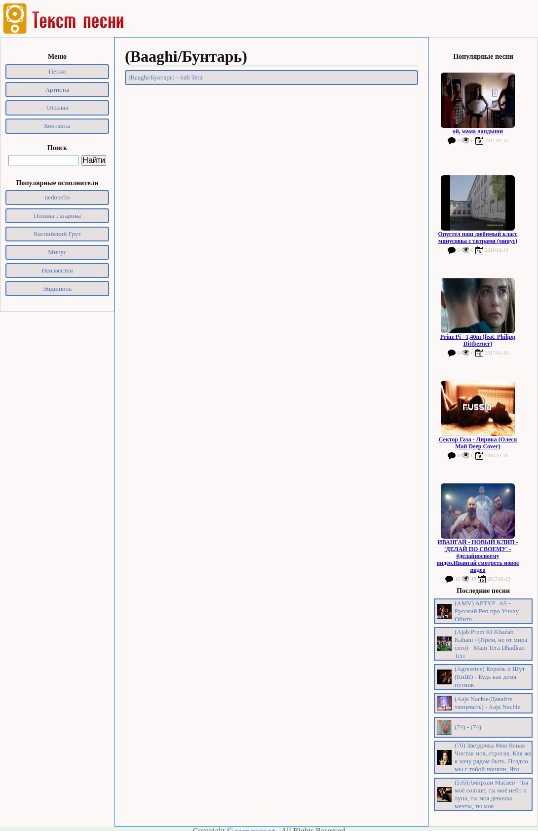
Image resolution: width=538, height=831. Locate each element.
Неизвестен (57, 270)
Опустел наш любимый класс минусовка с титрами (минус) (478, 237)
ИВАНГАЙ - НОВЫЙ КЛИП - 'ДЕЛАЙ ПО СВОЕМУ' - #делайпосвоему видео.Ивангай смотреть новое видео (478, 556)
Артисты (57, 89)
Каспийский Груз (57, 233)
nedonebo (57, 197)
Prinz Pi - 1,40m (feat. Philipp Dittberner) (477, 340)
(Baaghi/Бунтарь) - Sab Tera (165, 77)
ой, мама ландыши (478, 131)
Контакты (57, 125)
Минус (57, 252)
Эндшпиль (57, 288)
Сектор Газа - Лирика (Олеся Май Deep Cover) (478, 443)
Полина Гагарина (57, 215)
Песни (57, 71)
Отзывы (57, 107)
